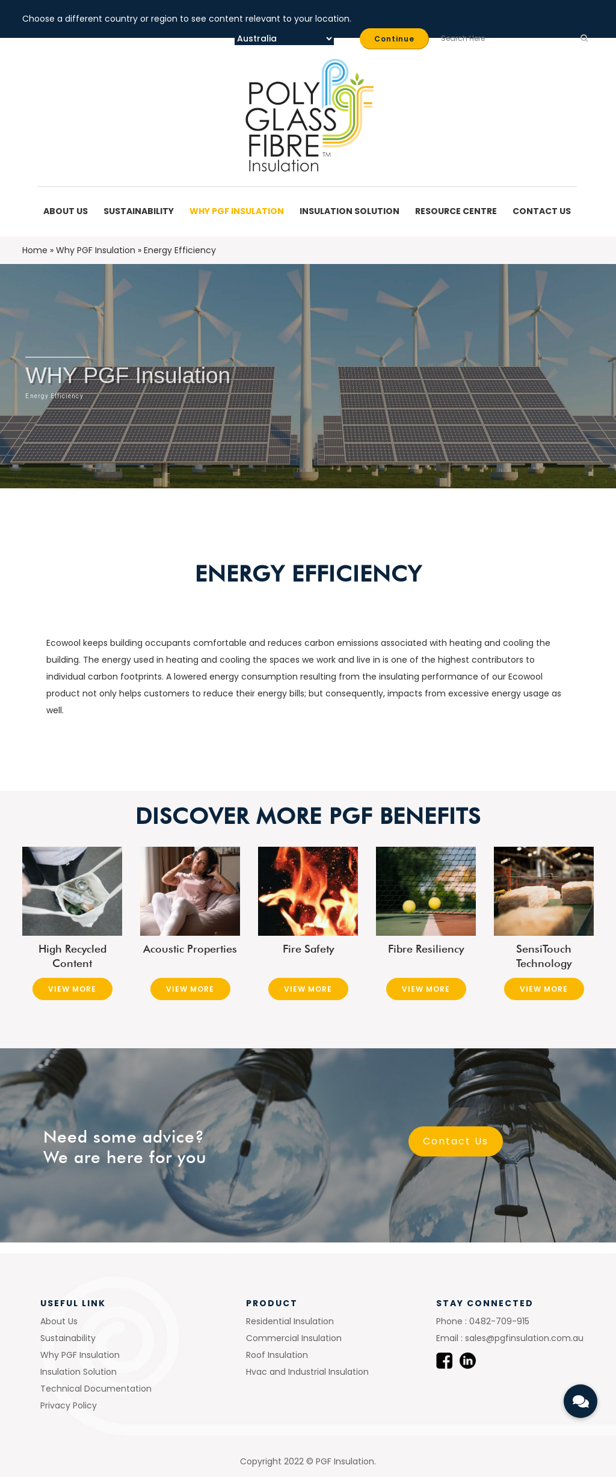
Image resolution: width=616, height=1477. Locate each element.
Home (35, 250)
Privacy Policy (68, 1405)
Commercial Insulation (294, 1338)
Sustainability (140, 211)
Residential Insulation (290, 1321)
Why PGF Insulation (238, 211)
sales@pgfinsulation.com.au (523, 1338)
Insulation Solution (351, 211)
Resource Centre (457, 211)
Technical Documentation (96, 1389)
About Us (67, 211)
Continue (394, 39)
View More (72, 989)
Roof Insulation (277, 1355)
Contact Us (542, 211)
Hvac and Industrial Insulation (307, 1372)
